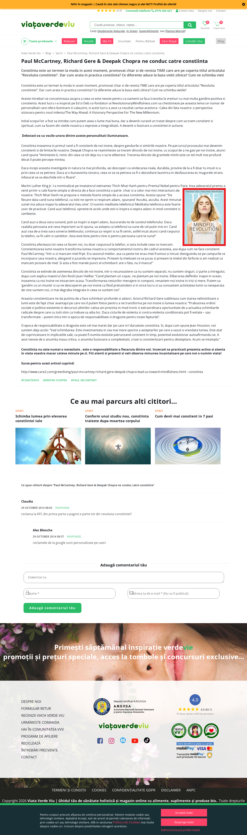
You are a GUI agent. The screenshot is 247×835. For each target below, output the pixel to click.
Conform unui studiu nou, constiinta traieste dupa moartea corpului (117, 418)
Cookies (99, 791)
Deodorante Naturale (111, 31)
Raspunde (62, 508)
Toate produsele (39, 41)
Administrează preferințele (180, 830)
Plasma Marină (175, 31)
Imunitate (124, 41)
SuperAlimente (148, 31)
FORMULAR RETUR (36, 710)
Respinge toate (184, 822)
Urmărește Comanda (40, 724)
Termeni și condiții (69, 791)
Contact (221, 11)
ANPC (190, 791)
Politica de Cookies (126, 822)
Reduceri (69, 41)
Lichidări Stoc (194, 41)
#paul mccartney (84, 380)
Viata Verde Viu (31, 53)
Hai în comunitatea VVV (42, 731)
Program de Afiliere (39, 737)
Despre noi (205, 11)
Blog (221, 41)
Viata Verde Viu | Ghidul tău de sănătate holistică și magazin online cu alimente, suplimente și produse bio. (122, 802)
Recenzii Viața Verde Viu (42, 717)
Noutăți (89, 41)
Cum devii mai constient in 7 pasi (184, 416)
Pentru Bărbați (145, 41)
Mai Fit (106, 41)
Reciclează (30, 744)
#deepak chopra (55, 380)
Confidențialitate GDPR (133, 791)
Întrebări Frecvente (39, 751)
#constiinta (30, 380)
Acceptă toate (184, 813)
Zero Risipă (169, 41)
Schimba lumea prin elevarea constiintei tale (41, 418)
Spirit (19, 411)
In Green (132, 31)
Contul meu (185, 11)
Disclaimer (171, 791)
